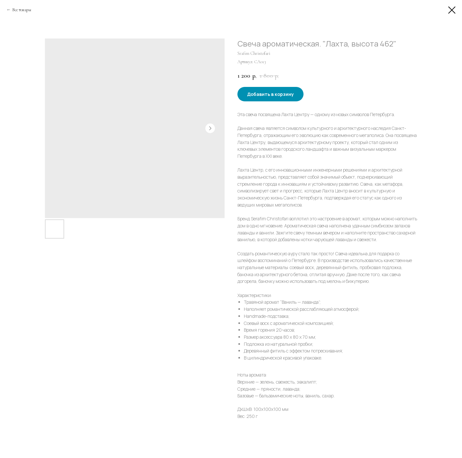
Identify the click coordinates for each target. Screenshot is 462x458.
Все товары (21, 10)
